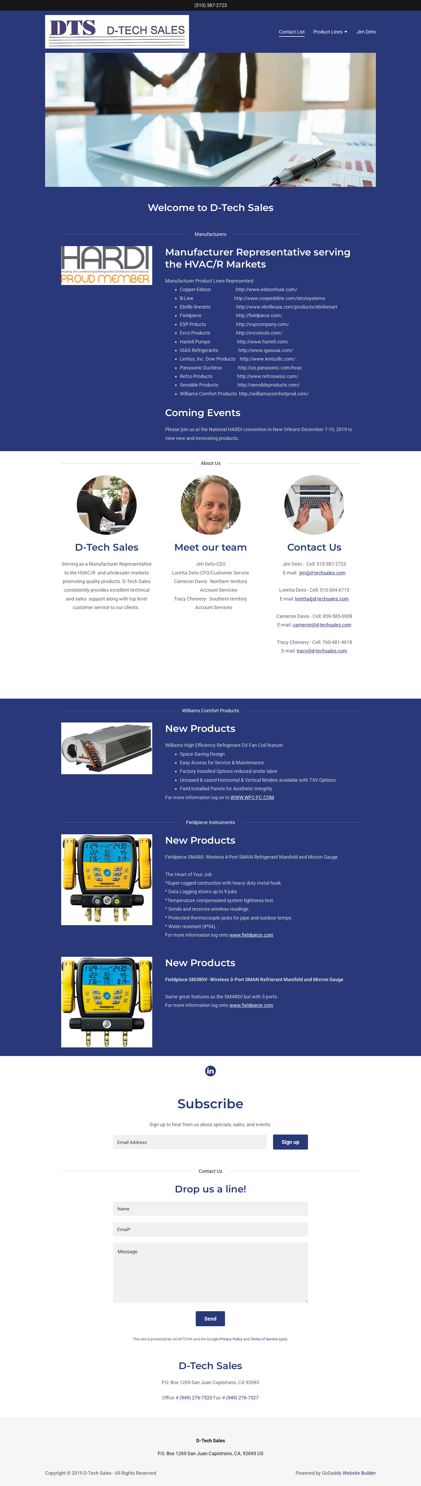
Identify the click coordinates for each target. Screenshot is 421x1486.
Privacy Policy (230, 1339)
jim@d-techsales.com (322, 573)
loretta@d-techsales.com (322, 599)
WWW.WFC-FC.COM (252, 797)
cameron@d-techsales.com (322, 625)
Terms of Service (264, 1339)
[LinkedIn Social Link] (210, 1072)
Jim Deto (366, 32)
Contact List (292, 32)
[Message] (210, 1273)
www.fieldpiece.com (251, 935)
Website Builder (359, 1473)
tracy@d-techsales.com (322, 651)
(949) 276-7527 (242, 1397)
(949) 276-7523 (196, 1397)
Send (210, 1318)
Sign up (290, 1142)
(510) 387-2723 (210, 5)
